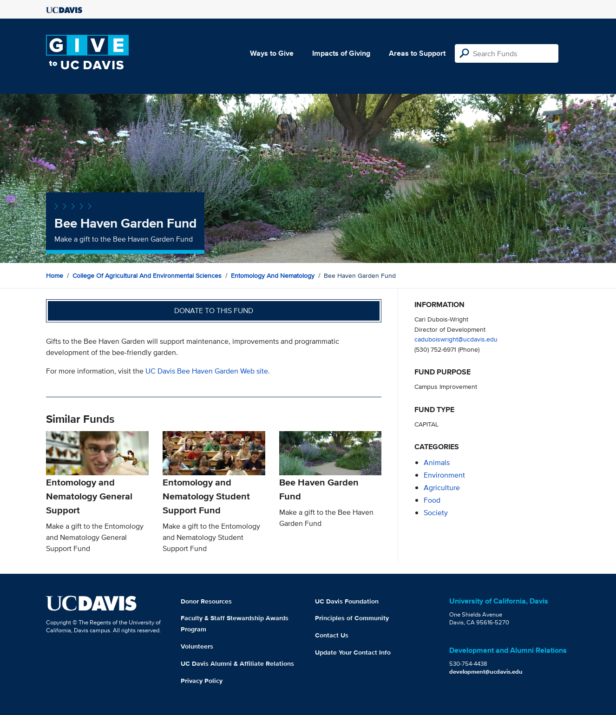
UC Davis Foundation (347, 601)
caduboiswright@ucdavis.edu (456, 339)
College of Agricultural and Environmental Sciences (147, 275)
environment (444, 475)
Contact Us (331, 635)
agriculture (442, 487)
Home (54, 275)
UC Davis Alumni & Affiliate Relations (237, 663)
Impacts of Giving (341, 53)
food (432, 500)
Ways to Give (272, 53)
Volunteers (197, 646)
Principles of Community (352, 618)
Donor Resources (206, 601)
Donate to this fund (213, 310)
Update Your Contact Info (353, 652)
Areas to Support (417, 53)
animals (437, 462)
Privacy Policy (202, 680)
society (436, 512)
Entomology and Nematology (273, 275)
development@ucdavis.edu (486, 671)
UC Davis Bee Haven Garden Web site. (207, 371)
